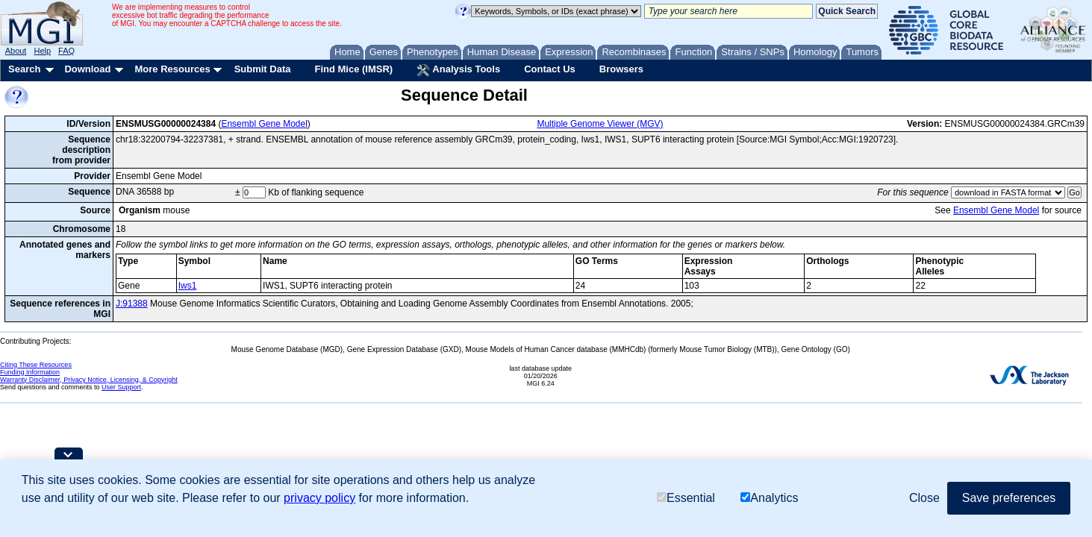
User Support (121, 387)
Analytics (769, 498)
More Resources (172, 69)
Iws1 (187, 285)
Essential (686, 498)
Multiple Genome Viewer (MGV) (600, 124)
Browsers (621, 69)
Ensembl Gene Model (264, 124)
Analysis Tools (458, 70)
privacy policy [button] (319, 498)
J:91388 (132, 303)
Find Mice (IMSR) (353, 69)
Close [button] (924, 498)
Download (87, 69)
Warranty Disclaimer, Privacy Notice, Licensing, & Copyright (89, 379)
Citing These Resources (36, 364)
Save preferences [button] (1008, 498)
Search (24, 69)
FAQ (66, 50)
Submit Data (262, 69)
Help (42, 50)
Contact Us (549, 69)
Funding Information (30, 372)
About (16, 50)
